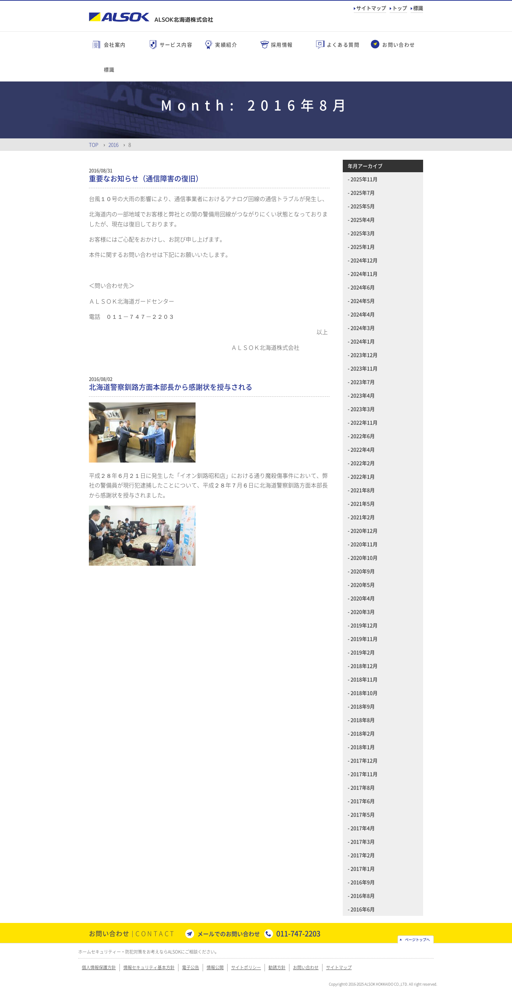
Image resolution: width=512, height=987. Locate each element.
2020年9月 (363, 571)
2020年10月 (364, 557)
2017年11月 (364, 773)
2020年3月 (363, 611)
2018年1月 (363, 746)
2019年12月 (364, 625)
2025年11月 (364, 179)
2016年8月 (363, 895)
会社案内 (115, 44)
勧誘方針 (277, 967)
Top (93, 144)
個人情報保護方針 (99, 967)
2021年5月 (363, 503)
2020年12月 (364, 530)
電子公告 (190, 967)
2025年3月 (363, 233)
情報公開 (215, 967)
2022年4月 (363, 449)
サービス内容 (176, 44)
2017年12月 (364, 760)
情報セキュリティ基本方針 (149, 967)
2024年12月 (364, 260)
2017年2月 (363, 855)
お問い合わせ (398, 44)
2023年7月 (363, 381)
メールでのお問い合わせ (228, 933)
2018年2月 (363, 733)
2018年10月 (364, 692)
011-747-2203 (298, 933)
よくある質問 (343, 44)
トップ (399, 7)
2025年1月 (363, 246)
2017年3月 (363, 841)
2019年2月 (363, 652)
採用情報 (282, 44)
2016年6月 (363, 909)
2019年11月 (364, 638)
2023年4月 (363, 395)
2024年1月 (363, 341)
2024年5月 (363, 300)
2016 (113, 144)
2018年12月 (364, 665)
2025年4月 (363, 219)
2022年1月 (363, 476)
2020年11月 (364, 544)
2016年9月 (363, 882)
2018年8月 (363, 719)
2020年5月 (363, 584)
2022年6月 (363, 435)
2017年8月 (363, 787)
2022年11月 (364, 422)
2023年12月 (364, 354)
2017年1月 (363, 868)
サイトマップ (371, 7)
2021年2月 (363, 517)
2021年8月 (363, 490)
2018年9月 (363, 706)
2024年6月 (363, 287)
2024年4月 (363, 314)
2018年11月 (364, 679)
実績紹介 (226, 44)
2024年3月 (363, 327)
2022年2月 (363, 462)
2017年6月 (363, 800)
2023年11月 (364, 368)
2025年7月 (363, 192)
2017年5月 (363, 814)
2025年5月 (363, 206)
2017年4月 (363, 828)
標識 (418, 7)
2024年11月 (364, 273)
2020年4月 (363, 598)
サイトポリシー (246, 967)
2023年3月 (363, 408)
